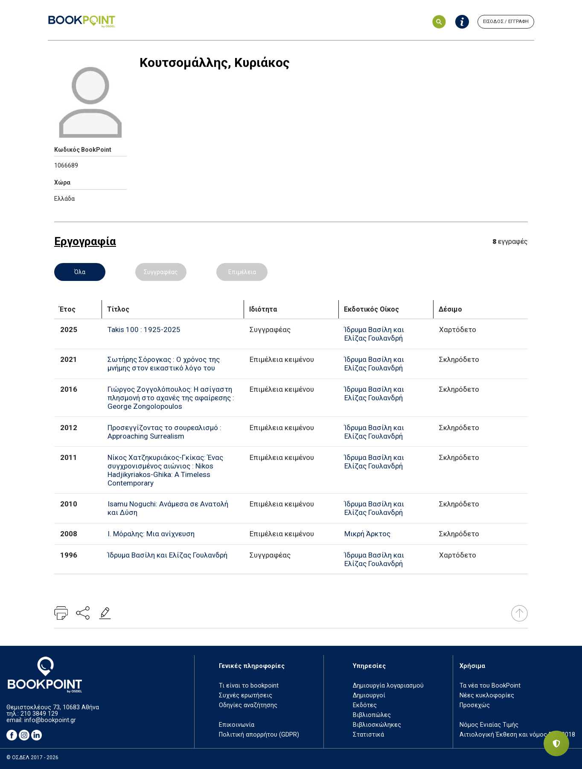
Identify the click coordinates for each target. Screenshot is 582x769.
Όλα (79, 272)
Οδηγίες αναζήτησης (248, 705)
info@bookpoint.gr (50, 720)
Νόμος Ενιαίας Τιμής (489, 725)
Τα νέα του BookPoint (490, 685)
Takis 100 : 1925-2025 (144, 329)
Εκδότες (365, 705)
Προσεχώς (475, 705)
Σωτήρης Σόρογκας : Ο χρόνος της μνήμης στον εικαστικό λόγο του (164, 363)
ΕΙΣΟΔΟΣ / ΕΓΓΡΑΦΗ (506, 21)
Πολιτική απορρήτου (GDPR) (259, 734)
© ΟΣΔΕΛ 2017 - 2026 (32, 757)
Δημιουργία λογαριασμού (388, 685)
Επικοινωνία (236, 725)
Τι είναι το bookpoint (249, 685)
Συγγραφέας (161, 272)
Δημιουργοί (369, 695)
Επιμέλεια (242, 272)
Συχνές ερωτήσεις (245, 695)
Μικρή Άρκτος (367, 533)
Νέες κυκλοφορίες (487, 695)
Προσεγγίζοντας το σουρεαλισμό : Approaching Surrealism (164, 431)
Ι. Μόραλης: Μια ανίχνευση (151, 533)
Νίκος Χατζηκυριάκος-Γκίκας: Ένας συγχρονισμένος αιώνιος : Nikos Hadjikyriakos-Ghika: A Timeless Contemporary (165, 470)
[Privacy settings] (556, 743)
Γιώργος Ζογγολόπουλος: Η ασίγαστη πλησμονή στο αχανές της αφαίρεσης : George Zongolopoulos (171, 398)
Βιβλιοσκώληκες (377, 725)
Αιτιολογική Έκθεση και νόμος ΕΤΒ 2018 (517, 734)
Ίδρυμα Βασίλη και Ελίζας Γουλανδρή (374, 333)
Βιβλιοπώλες (372, 715)
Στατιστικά (368, 734)
